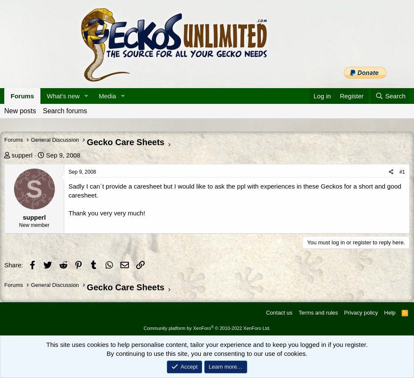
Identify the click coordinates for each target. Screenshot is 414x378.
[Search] (390, 96)
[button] (86, 96)
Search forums (65, 111)
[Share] (391, 172)
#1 (402, 172)
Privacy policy (361, 312)
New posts (20, 111)
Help (390, 312)
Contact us (279, 312)
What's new (63, 96)
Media (107, 96)
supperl (21, 155)
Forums (22, 96)
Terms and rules (318, 312)
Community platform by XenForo (207, 328)
